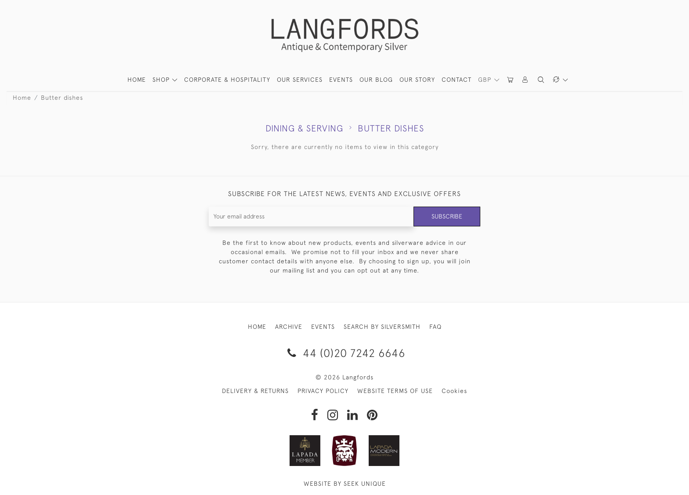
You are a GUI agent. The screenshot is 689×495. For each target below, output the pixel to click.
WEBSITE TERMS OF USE (395, 390)
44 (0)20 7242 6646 (344, 352)
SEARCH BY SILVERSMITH (382, 326)
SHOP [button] (162, 79)
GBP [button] (485, 79)
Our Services (300, 79)
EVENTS (323, 326)
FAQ (435, 326)
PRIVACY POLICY (322, 390)
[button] (525, 79)
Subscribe (447, 216)
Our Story (417, 79)
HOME (136, 79)
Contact (456, 79)
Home (22, 97)
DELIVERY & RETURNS (255, 390)
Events (341, 79)
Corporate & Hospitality (227, 79)
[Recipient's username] (311, 216)
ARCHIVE (288, 326)
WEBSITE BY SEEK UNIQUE (345, 483)
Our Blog (376, 79)
